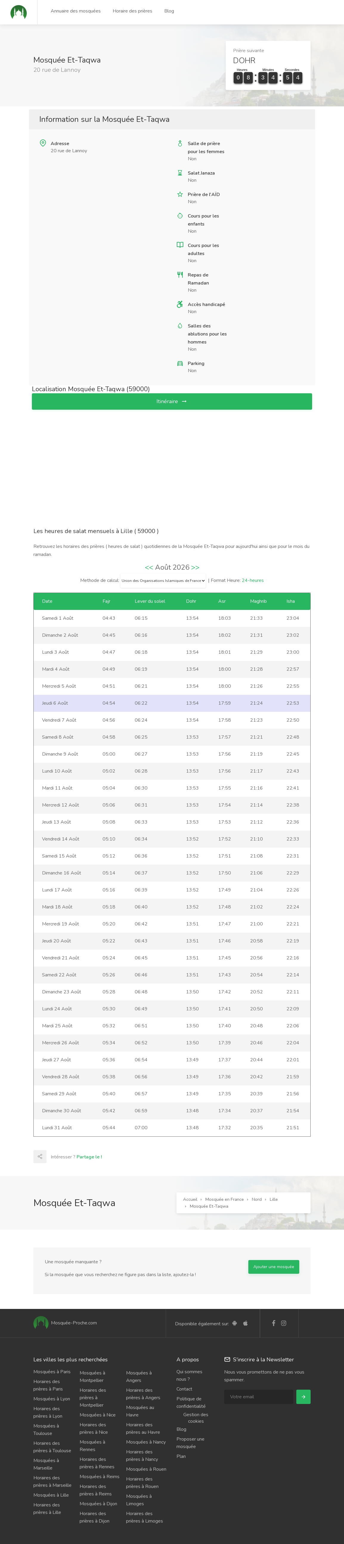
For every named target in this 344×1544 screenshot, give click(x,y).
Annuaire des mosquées (76, 11)
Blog (169, 11)
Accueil (190, 1199)
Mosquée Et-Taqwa (209, 1206)
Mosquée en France (224, 1199)
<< (149, 567)
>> (195, 567)
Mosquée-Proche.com (65, 1323)
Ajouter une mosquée (273, 1267)
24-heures (253, 580)
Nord (257, 1199)
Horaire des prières (132, 11)
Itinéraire (172, 401)
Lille (274, 1199)
